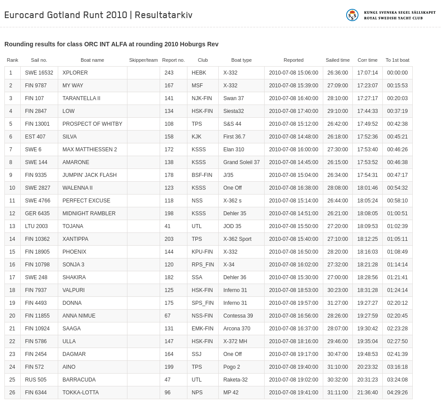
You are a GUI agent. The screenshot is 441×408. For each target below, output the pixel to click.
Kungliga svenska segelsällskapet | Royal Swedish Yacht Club (391, 15)
